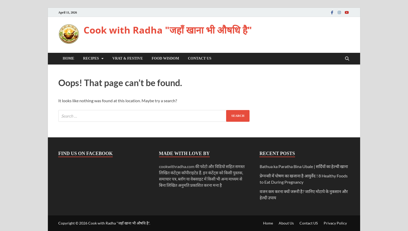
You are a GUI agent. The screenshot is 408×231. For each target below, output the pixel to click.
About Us (286, 223)
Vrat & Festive (127, 58)
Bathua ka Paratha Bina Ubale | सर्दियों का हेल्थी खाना (304, 166)
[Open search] (347, 59)
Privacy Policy (335, 223)
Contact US (199, 58)
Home (68, 58)
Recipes (91, 58)
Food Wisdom (165, 58)
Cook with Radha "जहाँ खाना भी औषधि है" (168, 30)
